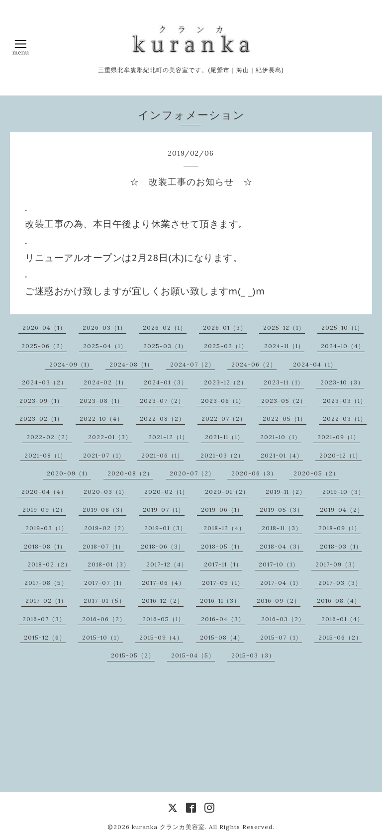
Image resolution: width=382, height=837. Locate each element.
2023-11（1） (284, 382)
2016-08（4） (339, 600)
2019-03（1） (46, 528)
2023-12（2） (225, 382)
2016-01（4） (342, 619)
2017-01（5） (104, 600)
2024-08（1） (131, 364)
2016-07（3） (44, 619)
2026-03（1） (104, 327)
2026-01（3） (225, 327)
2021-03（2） (222, 455)
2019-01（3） (165, 528)
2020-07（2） (192, 473)
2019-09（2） (44, 509)
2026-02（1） (165, 327)
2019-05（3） (281, 509)
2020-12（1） (340, 455)
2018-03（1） (341, 546)
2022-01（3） (110, 437)
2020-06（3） (254, 473)
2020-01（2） (227, 491)
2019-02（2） (106, 528)
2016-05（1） (163, 619)
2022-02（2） (49, 437)
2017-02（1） (46, 600)
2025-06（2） (44, 346)
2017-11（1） (223, 564)
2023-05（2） (283, 400)
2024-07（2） (192, 364)
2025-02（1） (226, 346)
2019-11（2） (286, 491)
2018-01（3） (109, 564)
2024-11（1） (284, 346)
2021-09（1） (338, 437)
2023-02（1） (41, 418)
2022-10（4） (101, 418)
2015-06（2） (340, 637)
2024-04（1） (315, 364)
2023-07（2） (162, 400)
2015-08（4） (222, 637)
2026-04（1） (44, 327)
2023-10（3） (342, 382)
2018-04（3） (281, 546)
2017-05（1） (223, 582)
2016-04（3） (223, 619)
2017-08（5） (46, 582)
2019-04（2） (342, 509)
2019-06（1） (222, 509)
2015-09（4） (161, 637)
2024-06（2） (254, 364)
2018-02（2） (49, 564)
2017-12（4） (167, 564)
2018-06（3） (163, 546)
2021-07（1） (104, 455)
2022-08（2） (162, 418)
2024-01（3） (166, 382)
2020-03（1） (106, 491)
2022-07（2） (223, 418)
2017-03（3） (340, 582)
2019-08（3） (104, 509)
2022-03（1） (345, 418)
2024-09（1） (71, 364)
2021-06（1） (162, 455)
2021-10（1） (280, 437)
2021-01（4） (282, 455)
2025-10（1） (342, 327)
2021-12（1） (168, 437)
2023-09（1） (41, 400)
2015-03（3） (253, 655)
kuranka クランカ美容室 (168, 827)
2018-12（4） (224, 528)
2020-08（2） (130, 473)
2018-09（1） (339, 528)
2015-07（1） (281, 637)
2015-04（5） (193, 655)
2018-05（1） (222, 546)
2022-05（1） (284, 418)
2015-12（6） (45, 637)
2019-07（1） (164, 509)
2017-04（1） (281, 582)
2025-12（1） (284, 327)
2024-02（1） (105, 382)
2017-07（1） (104, 582)
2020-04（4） (44, 491)
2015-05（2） (133, 655)
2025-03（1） (165, 346)
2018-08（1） (45, 546)
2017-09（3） (337, 564)
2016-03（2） (283, 619)
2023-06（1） (223, 400)
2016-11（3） (220, 600)
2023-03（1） (345, 400)
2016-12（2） (163, 600)
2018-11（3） (282, 528)
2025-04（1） (105, 346)
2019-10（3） (343, 491)
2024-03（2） (44, 382)
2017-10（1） (279, 564)
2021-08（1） (45, 455)
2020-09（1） (69, 473)
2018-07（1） (103, 546)
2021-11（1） (224, 437)
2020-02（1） (166, 491)
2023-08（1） (101, 400)
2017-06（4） (163, 582)
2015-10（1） (102, 637)
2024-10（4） (343, 346)
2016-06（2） (104, 619)
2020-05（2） (316, 473)
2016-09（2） (278, 600)
